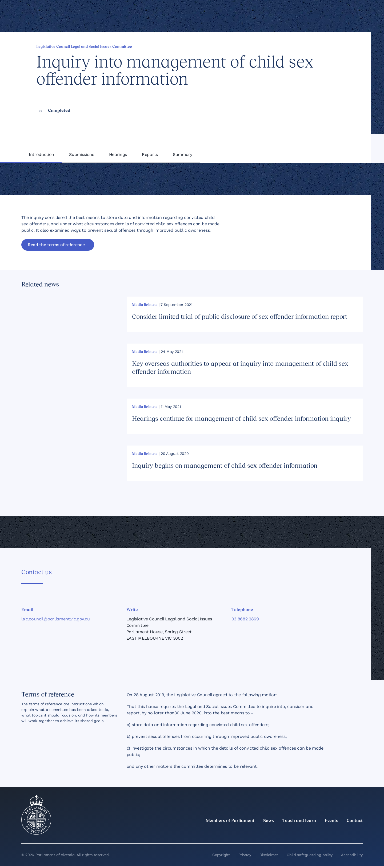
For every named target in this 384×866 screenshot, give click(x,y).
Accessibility (352, 855)
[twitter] (300, 832)
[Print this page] (341, 46)
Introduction (41, 154)
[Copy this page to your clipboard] (332, 46)
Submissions (81, 154)
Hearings (118, 154)
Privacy (244, 855)
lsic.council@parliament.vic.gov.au (55, 618)
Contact (355, 821)
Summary (182, 154)
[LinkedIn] (312, 832)
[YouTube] (347, 832)
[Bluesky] (359, 832)
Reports (150, 154)
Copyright (221, 855)
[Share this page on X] (313, 46)
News (268, 821)
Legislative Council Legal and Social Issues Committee (84, 47)
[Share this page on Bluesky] (322, 46)
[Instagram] (324, 832)
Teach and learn (299, 821)
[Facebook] (336, 832)
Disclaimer (268, 855)
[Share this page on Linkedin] (304, 46)
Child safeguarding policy (310, 855)
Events (331, 821)
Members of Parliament (230, 821)
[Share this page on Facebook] (295, 46)
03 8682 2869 (245, 618)
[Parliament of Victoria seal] (36, 815)
